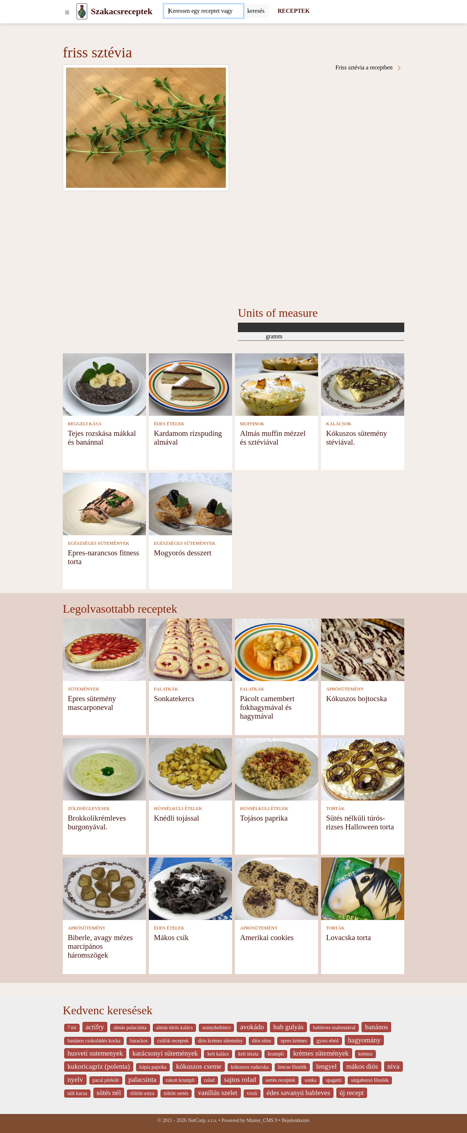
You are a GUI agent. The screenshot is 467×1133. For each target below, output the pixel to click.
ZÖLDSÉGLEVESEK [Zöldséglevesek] (89, 808)
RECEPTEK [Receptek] (294, 11)
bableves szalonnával (334, 1027)
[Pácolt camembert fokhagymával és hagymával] (276, 649)
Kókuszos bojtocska (356, 698)
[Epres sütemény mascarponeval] (104, 649)
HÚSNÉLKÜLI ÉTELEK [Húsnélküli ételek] (178, 808)
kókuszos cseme (198, 1066)
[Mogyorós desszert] (190, 503)
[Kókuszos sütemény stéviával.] (362, 384)
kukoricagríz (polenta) (98, 1066)
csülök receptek (173, 1040)
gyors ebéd (328, 1040)
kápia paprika (152, 1067)
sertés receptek (280, 1080)
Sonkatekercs (174, 698)
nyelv (75, 1079)
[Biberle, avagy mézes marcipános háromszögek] (104, 888)
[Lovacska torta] (362, 888)
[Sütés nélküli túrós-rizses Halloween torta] (362, 768)
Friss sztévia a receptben (368, 67)
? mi (71, 1027)
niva (393, 1066)
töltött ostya (142, 1093)
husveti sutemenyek (95, 1053)
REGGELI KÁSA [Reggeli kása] (85, 423)
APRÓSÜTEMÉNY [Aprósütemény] (345, 689)
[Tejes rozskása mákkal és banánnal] (104, 384)
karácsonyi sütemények (165, 1053)
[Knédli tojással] (190, 768)
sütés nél (109, 1092)
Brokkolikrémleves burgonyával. (97, 822)
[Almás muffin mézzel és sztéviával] (276, 384)
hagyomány (364, 1040)
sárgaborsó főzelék (370, 1080)
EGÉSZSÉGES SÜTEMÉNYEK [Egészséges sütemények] (99, 543)
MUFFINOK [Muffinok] (252, 423)
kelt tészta (248, 1054)
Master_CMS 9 (262, 1120)
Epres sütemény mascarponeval (92, 702)
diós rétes (261, 1040)
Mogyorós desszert (183, 552)
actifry (95, 1027)
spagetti (333, 1080)
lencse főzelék (292, 1067)
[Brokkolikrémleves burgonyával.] (104, 768)
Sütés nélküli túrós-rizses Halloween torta (360, 822)
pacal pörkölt (106, 1080)
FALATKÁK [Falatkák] (166, 689)
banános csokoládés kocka (93, 1040)
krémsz (365, 1054)
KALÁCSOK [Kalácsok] (339, 423)
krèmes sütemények (321, 1053)
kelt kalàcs (217, 1054)
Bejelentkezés (295, 1120)
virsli (252, 1093)
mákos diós (362, 1066)
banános (376, 1027)
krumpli (276, 1054)
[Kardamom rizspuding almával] (190, 384)
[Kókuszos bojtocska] (362, 649)
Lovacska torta (348, 937)
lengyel (326, 1066)
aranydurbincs (216, 1027)
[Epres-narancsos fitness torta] (104, 503)
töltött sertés (176, 1093)
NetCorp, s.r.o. (202, 1120)
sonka (310, 1080)
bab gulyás (288, 1027)
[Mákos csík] (190, 888)
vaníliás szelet (217, 1092)
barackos (139, 1040)
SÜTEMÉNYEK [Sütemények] (84, 689)
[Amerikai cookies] (276, 888)
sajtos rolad (240, 1079)
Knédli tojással (176, 818)
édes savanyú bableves (298, 1092)
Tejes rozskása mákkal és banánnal (102, 437)
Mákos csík (171, 937)
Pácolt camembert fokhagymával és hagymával (267, 707)
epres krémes (294, 1040)
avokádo (252, 1027)
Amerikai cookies (267, 937)
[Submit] (256, 11)
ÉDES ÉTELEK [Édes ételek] (169, 423)
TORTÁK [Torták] (335, 808)
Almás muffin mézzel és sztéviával (273, 437)
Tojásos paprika (264, 818)
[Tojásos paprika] (276, 768)
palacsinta (142, 1079)
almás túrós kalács (174, 1027)
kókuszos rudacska (250, 1067)
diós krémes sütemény (220, 1040)
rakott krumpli (180, 1080)
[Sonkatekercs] (190, 649)
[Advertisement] (233, 246)
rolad (209, 1080)
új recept (352, 1092)
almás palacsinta (129, 1027)
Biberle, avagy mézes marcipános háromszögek (100, 946)
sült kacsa (77, 1093)
